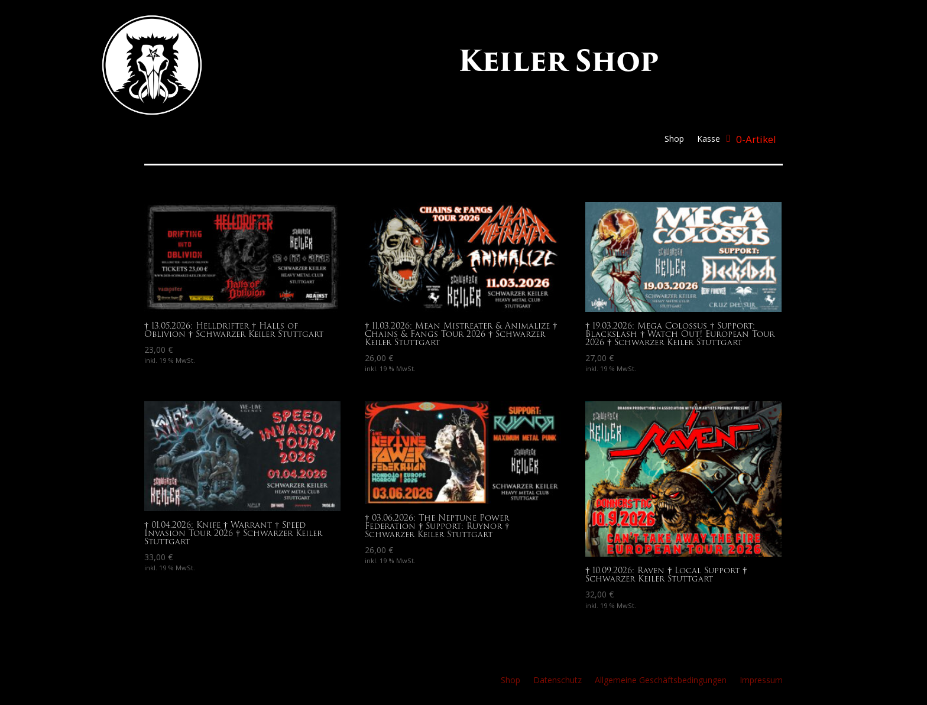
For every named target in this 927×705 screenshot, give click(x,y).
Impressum (761, 680)
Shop (674, 139)
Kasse (708, 139)
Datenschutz (557, 680)
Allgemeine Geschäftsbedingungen (661, 680)
